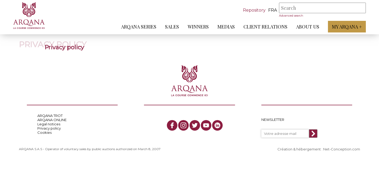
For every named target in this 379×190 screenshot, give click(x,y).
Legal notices (48, 124)
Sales (172, 26)
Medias (226, 26)
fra (272, 10)
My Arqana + (347, 26)
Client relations (265, 26)
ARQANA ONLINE (52, 120)
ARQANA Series (138, 26)
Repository (254, 10)
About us (307, 26)
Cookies (44, 132)
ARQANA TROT (50, 115)
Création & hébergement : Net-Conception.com (318, 149)
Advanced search (291, 15)
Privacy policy (49, 128)
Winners (198, 26)
